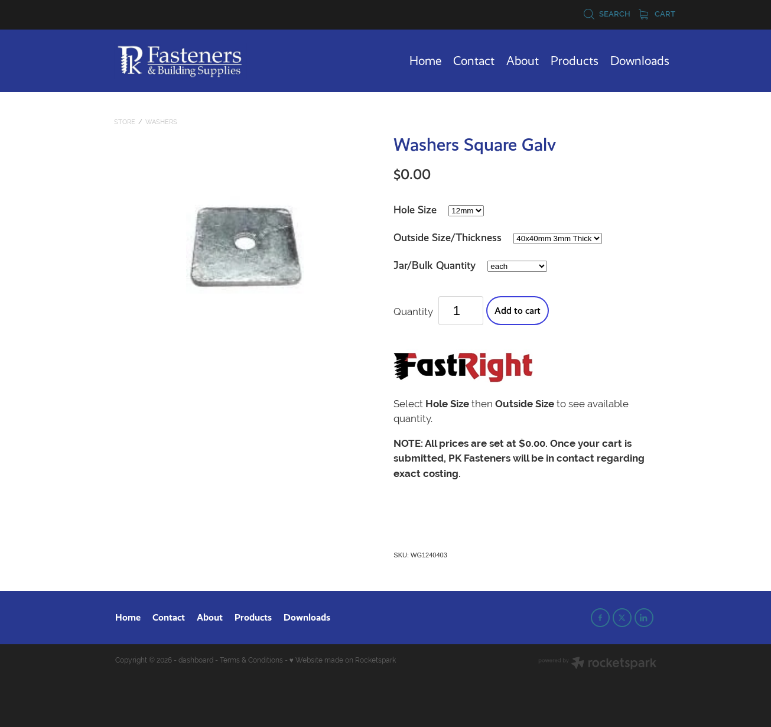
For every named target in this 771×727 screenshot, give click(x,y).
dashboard (195, 660)
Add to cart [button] (518, 310)
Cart (657, 13)
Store (124, 121)
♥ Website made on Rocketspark (342, 660)
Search (606, 13)
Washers (161, 121)
